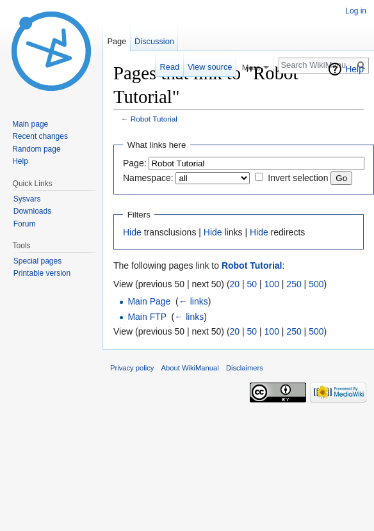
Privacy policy (132, 368)
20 (235, 284)
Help (354, 69)
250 (293, 284)
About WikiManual (190, 368)
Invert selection (298, 178)
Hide (132, 232)
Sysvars (27, 198)
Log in (355, 10)
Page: (135, 163)
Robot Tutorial (154, 119)
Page (116, 41)
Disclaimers (244, 368)
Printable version (41, 273)
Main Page (148, 301)
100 (271, 284)
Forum (24, 223)
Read (170, 67)
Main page (30, 124)
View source (210, 67)
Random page (36, 149)
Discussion (154, 41)
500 (316, 284)
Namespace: (148, 178)
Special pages (37, 261)
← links (193, 301)
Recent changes (40, 136)
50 (252, 284)
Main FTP (146, 317)
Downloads (32, 211)
